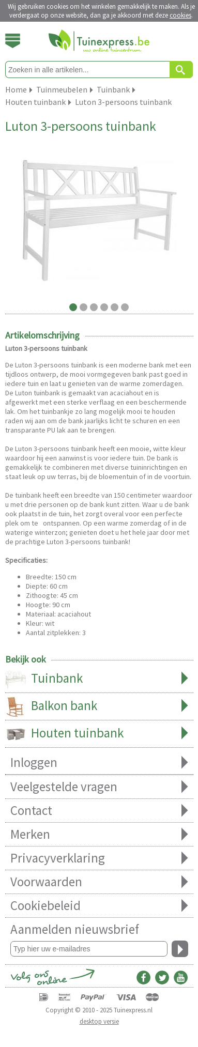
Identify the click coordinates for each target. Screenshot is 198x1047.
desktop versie (99, 1021)
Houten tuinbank (99, 734)
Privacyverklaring (99, 858)
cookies (180, 15)
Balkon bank (99, 706)
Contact (99, 810)
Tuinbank (99, 679)
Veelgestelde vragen (99, 786)
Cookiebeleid (99, 905)
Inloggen (99, 762)
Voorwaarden (99, 882)
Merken (99, 834)
